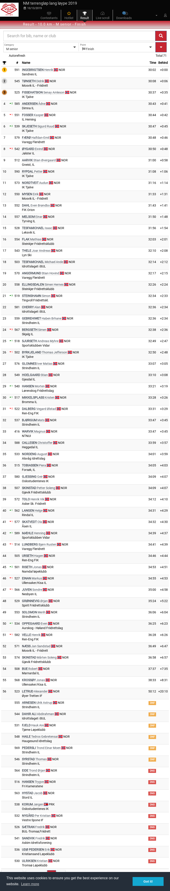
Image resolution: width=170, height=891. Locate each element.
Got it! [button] (148, 881)
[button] (154, 15)
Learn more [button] (30, 884)
